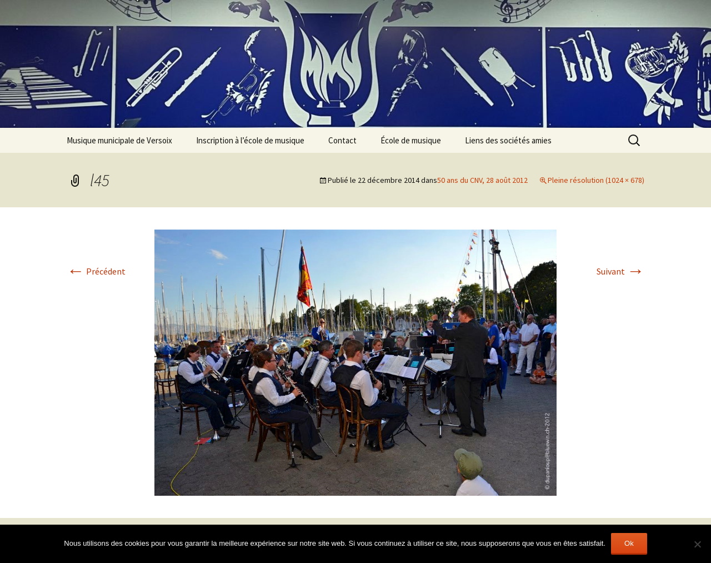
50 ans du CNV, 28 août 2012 (482, 180)
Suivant (620, 271)
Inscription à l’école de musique (250, 140)
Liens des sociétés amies (508, 140)
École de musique (410, 140)
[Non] (697, 544)
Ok (629, 543)
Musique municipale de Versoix (119, 140)
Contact (342, 140)
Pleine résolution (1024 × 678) (596, 180)
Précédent (96, 271)
